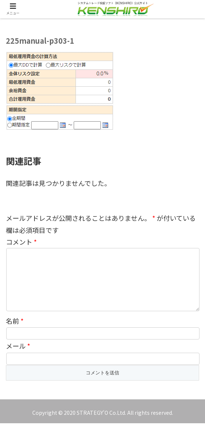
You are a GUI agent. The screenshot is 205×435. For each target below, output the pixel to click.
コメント (21, 242)
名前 (14, 332)
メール (18, 357)
